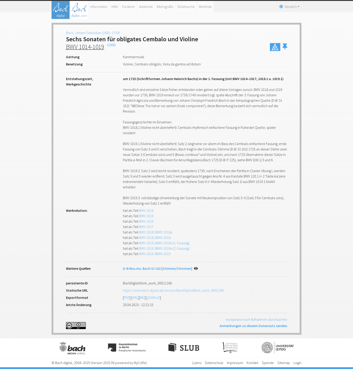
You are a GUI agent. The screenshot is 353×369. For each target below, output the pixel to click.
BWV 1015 (146, 216)
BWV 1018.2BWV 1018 (154, 237)
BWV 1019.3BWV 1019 (154, 253)
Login (297, 362)
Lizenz (196, 362)
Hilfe (114, 6)
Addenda (146, 6)
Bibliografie (165, 6)
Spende (268, 362)
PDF (126, 297)
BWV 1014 (146, 210)
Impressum (235, 362)
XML (135, 297)
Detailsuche (186, 6)
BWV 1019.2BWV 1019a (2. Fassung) (164, 248)
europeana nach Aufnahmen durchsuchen (256, 319)
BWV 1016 (146, 221)
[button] (285, 47)
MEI (142, 297)
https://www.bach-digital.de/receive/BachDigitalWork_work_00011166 (173, 290)
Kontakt (252, 362)
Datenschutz (214, 362)
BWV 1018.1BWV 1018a (155, 232)
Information (99, 6)
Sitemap (283, 362)
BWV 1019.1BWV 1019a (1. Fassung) (164, 243)
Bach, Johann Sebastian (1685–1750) (93, 32)
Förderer (128, 6)
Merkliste (205, 6)
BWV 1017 (146, 226)
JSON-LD (153, 297)
